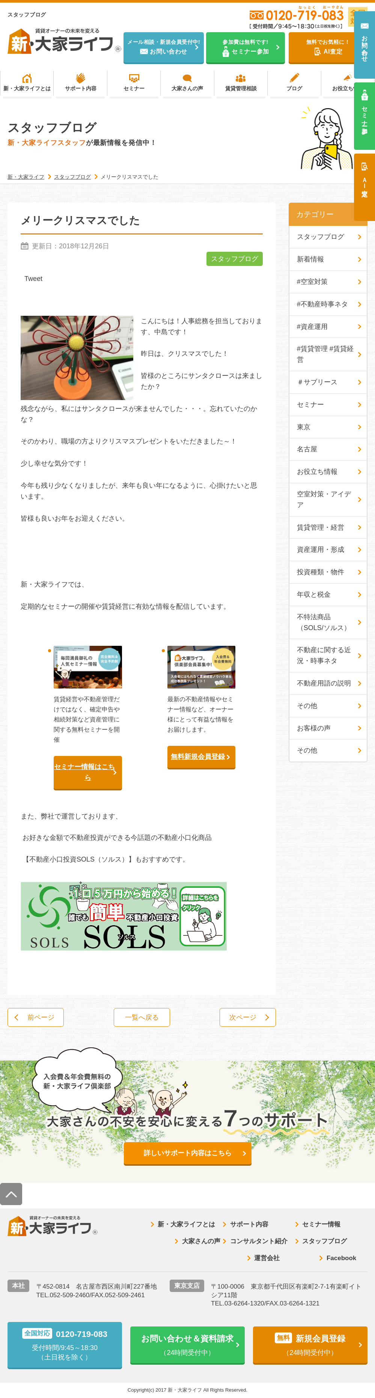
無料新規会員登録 (198, 756)
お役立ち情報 (348, 88)
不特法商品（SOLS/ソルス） (324, 622)
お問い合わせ (364, 45)
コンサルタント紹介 (259, 1241)
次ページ (242, 1017)
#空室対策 (312, 281)
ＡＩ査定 (364, 179)
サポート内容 (80, 88)
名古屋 (307, 449)
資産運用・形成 (320, 549)
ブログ (294, 88)
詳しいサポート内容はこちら (188, 1153)
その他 (307, 705)
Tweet (33, 278)
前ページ (40, 1017)
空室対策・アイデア (324, 499)
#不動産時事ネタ (322, 304)
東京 (303, 427)
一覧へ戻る (142, 1017)
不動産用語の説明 (324, 683)
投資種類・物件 (320, 572)
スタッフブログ (234, 259)
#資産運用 (312, 326)
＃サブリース (317, 382)
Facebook (341, 1258)
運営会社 (267, 1258)
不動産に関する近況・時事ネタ (324, 655)
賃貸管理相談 (241, 88)
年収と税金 (314, 594)
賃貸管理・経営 (320, 527)
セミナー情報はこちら (84, 772)
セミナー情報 (321, 1224)
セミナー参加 (364, 113)
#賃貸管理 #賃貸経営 (325, 354)
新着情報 (310, 259)
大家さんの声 (187, 88)
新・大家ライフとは (27, 88)
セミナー (134, 88)
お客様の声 (314, 728)
